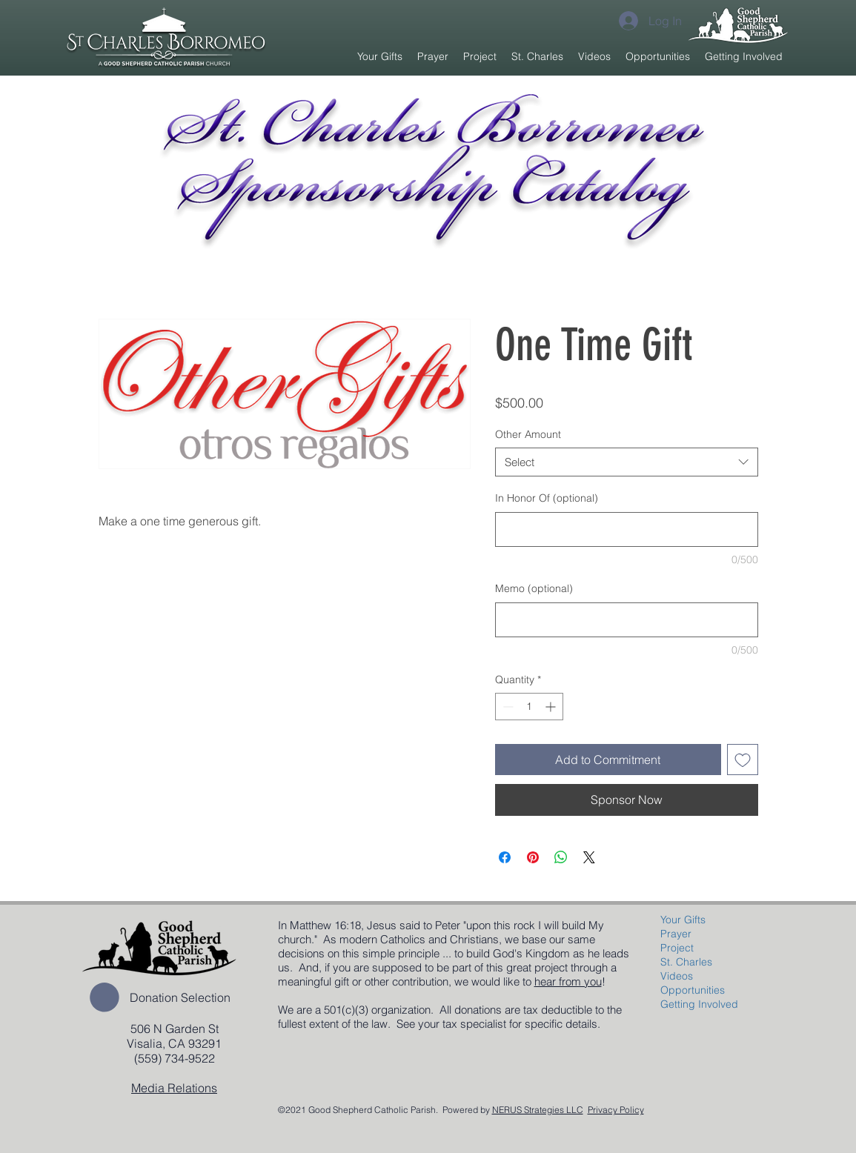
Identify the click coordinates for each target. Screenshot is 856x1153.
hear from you (568, 981)
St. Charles (686, 961)
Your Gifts (683, 919)
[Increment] (552, 707)
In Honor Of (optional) (546, 498)
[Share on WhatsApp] (561, 857)
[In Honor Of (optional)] (626, 529)
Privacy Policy (616, 1109)
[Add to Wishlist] (742, 759)
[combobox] (626, 462)
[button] (480, 56)
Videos (676, 976)
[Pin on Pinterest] (533, 857)
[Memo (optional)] (626, 620)
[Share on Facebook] (505, 857)
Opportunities (692, 990)
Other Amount (528, 434)
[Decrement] (506, 707)
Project (677, 947)
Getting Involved (699, 1004)
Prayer (675, 933)
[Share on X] (589, 857)
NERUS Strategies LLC (537, 1109)
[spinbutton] (529, 707)
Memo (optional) (534, 588)
